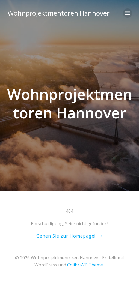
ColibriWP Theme (85, 265)
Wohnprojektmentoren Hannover (59, 12)
